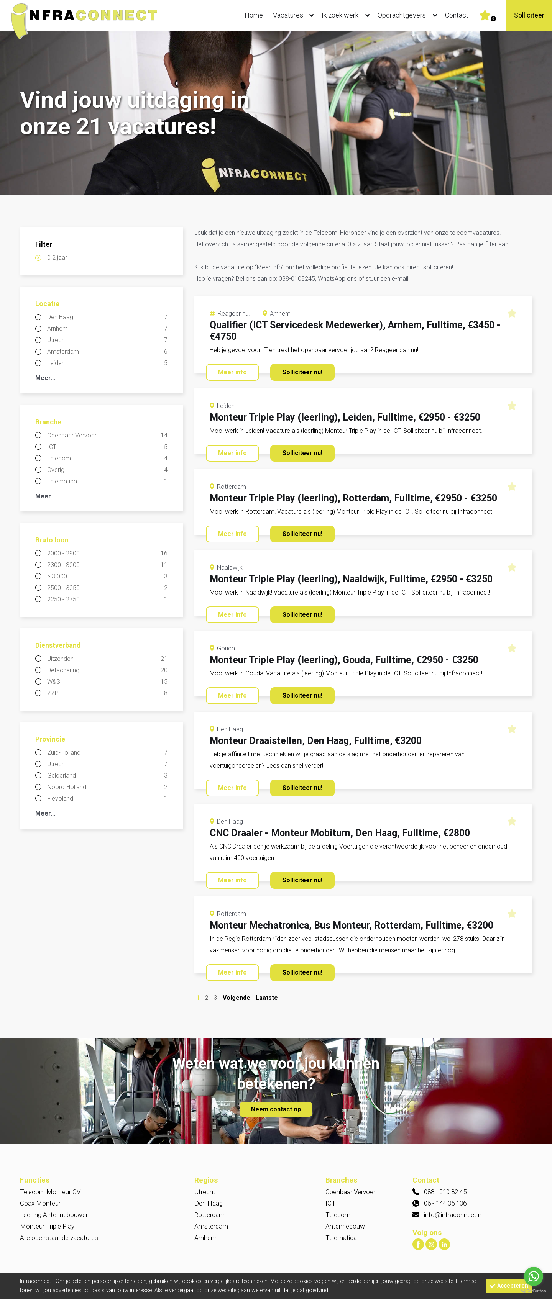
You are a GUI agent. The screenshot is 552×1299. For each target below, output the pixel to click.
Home (254, 15)
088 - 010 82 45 (445, 1192)
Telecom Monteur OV (50, 1192)
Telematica (107, 481)
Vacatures (295, 15)
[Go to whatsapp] (533, 1276)
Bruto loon (52, 540)
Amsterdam (107, 351)
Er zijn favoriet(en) (493, 18)
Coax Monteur (40, 1203)
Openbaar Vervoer (107, 435)
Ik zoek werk (347, 15)
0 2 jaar (57, 257)
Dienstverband (58, 645)
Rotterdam (209, 1215)
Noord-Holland (107, 787)
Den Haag (107, 317)
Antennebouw (345, 1226)
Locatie (47, 304)
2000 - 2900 (107, 553)
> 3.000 (107, 576)
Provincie (50, 739)
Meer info (232, 372)
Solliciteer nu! (302, 372)
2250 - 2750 (107, 599)
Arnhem (107, 328)
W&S (107, 682)
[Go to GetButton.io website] (533, 1291)
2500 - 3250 (107, 588)
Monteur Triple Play (47, 1226)
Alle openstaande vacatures (59, 1238)
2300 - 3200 (107, 565)
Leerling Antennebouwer (54, 1215)
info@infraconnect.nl (453, 1215)
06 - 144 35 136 (445, 1203)
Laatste (267, 997)
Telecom (107, 458)
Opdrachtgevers (409, 15)
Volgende (236, 997)
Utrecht (107, 340)
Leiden (107, 363)
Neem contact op (276, 1109)
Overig (107, 470)
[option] (276, 114)
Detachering (107, 670)
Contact (456, 15)
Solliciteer (529, 15)
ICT (107, 447)
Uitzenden (107, 659)
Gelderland (107, 775)
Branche (48, 422)
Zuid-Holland (107, 752)
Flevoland (107, 798)
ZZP (107, 693)
